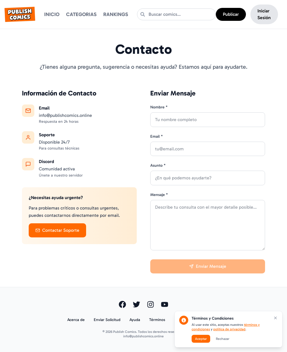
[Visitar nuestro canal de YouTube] (164, 304)
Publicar (231, 14)
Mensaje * (159, 194)
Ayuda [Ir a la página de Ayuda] (134, 319)
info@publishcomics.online (143, 336)
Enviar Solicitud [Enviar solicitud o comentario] (107, 319)
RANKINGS (115, 14)
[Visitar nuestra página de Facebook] (122, 304)
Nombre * (158, 107)
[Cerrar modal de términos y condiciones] (275, 318)
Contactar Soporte (57, 230)
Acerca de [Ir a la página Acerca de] (76, 319)
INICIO (51, 14)
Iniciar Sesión (264, 14)
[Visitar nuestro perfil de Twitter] (136, 304)
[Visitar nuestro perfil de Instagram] (150, 304)
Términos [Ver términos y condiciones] (157, 319)
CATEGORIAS (81, 14)
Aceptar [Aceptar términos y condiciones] (201, 339)
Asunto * (157, 165)
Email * (156, 136)
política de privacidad (229, 329)
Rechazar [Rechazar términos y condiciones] (222, 339)
